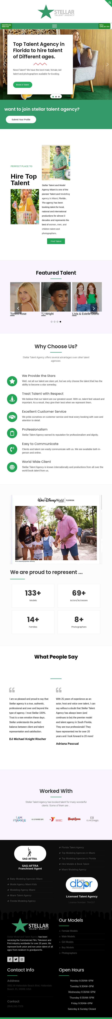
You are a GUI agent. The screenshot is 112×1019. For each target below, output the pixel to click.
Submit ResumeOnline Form (6, 25)
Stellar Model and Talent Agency (22, 937)
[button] (4, 64)
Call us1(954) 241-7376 (104, 25)
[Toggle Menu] (54, 26)
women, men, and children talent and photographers (54, 228)
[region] (56, 64)
